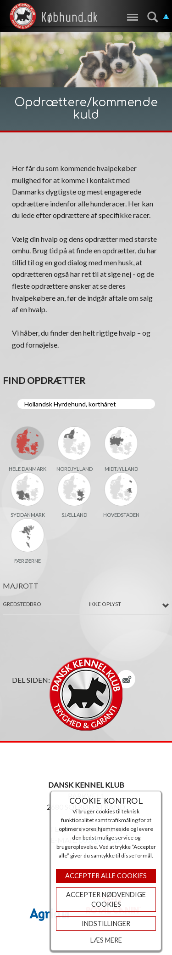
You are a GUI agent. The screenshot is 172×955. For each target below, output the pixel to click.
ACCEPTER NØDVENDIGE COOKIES (106, 900)
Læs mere (106, 940)
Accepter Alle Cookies (106, 876)
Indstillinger (106, 923)
